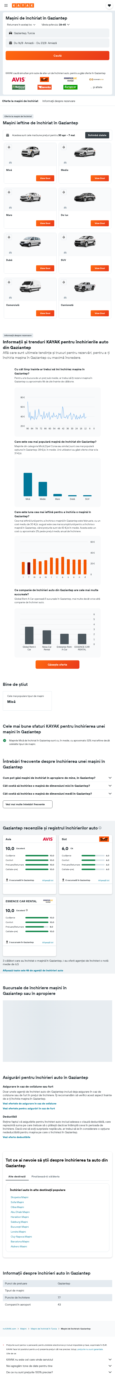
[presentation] (100, 827)
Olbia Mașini (17, 1207)
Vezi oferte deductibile (16, 1137)
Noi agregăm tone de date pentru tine (59, 1366)
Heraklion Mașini (20, 1217)
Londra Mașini (18, 1231)
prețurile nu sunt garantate (90, 1349)
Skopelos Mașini (19, 1197)
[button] (6, 5)
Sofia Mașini (17, 1202)
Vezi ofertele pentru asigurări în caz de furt (29, 1108)
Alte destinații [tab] (17, 1176)
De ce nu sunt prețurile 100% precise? (59, 1372)
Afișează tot (47, 880)
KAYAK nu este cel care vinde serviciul (59, 1359)
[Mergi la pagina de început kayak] (23, 5)
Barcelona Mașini (20, 1241)
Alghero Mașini (19, 1246)
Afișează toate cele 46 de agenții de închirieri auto (33, 970)
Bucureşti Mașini (20, 1226)
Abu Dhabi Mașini (20, 1212)
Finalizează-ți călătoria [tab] (46, 1176)
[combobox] (21, 24)
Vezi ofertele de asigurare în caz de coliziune (29, 1103)
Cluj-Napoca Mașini (21, 1236)
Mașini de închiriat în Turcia (44, 1328)
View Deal (45, 178)
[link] (57, 664)
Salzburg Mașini (19, 1221)
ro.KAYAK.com (9, 1328)
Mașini (23, 1328)
